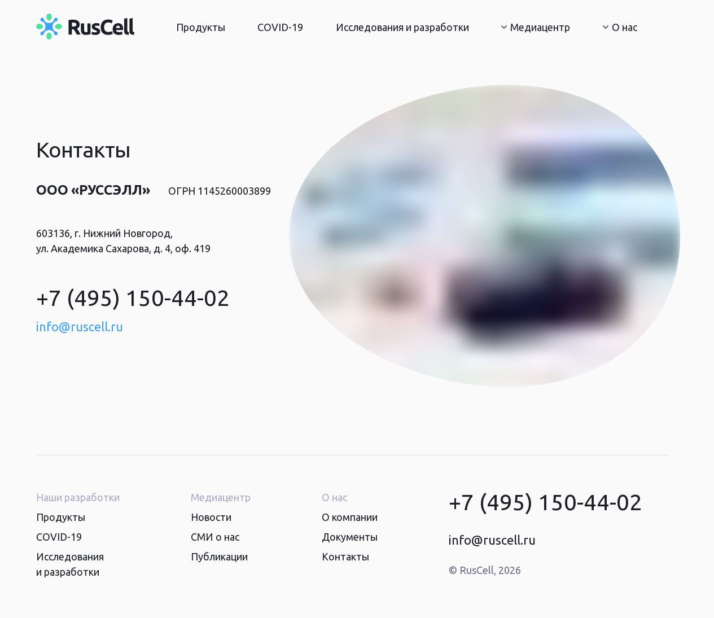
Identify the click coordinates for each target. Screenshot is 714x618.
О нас (620, 27)
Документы (350, 536)
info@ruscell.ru (79, 326)
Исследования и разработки (402, 27)
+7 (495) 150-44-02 (133, 297)
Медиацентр (535, 27)
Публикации (219, 556)
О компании (350, 517)
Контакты (345, 556)
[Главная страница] (85, 27)
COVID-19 (280, 27)
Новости (211, 517)
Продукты (200, 27)
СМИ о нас (215, 536)
